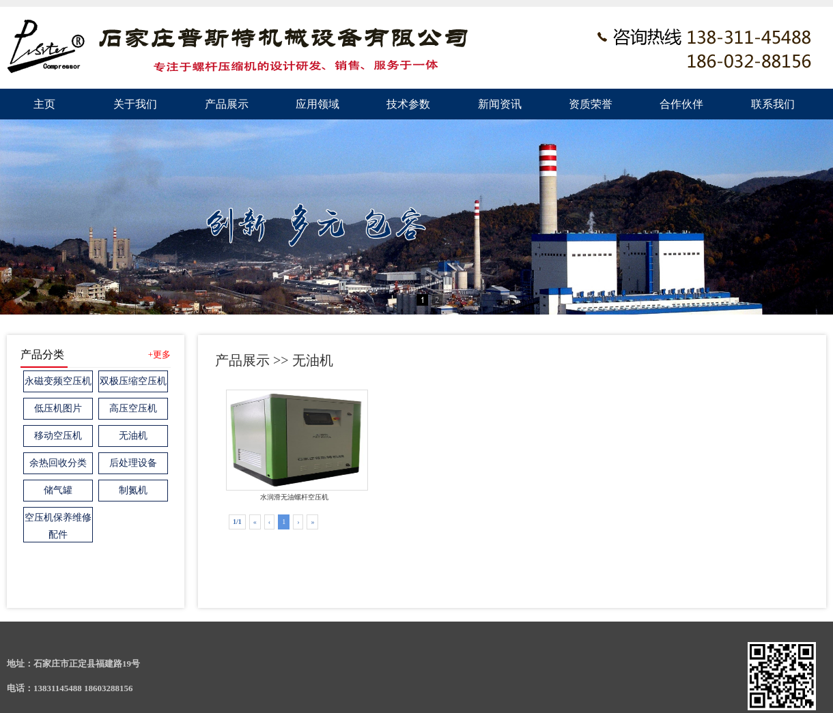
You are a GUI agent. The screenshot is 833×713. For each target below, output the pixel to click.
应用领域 (317, 104)
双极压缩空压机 (133, 381)
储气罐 (58, 490)
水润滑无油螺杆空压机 (294, 445)
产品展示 (227, 104)
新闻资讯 (500, 104)
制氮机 (133, 490)
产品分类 (42, 354)
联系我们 (773, 104)
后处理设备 (133, 463)
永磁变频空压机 (58, 381)
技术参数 (408, 104)
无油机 (133, 436)
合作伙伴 (681, 104)
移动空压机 (58, 436)
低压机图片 (58, 408)
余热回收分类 (58, 463)
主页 (44, 104)
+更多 (159, 354)
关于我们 (135, 104)
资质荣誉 (590, 104)
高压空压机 (133, 408)
